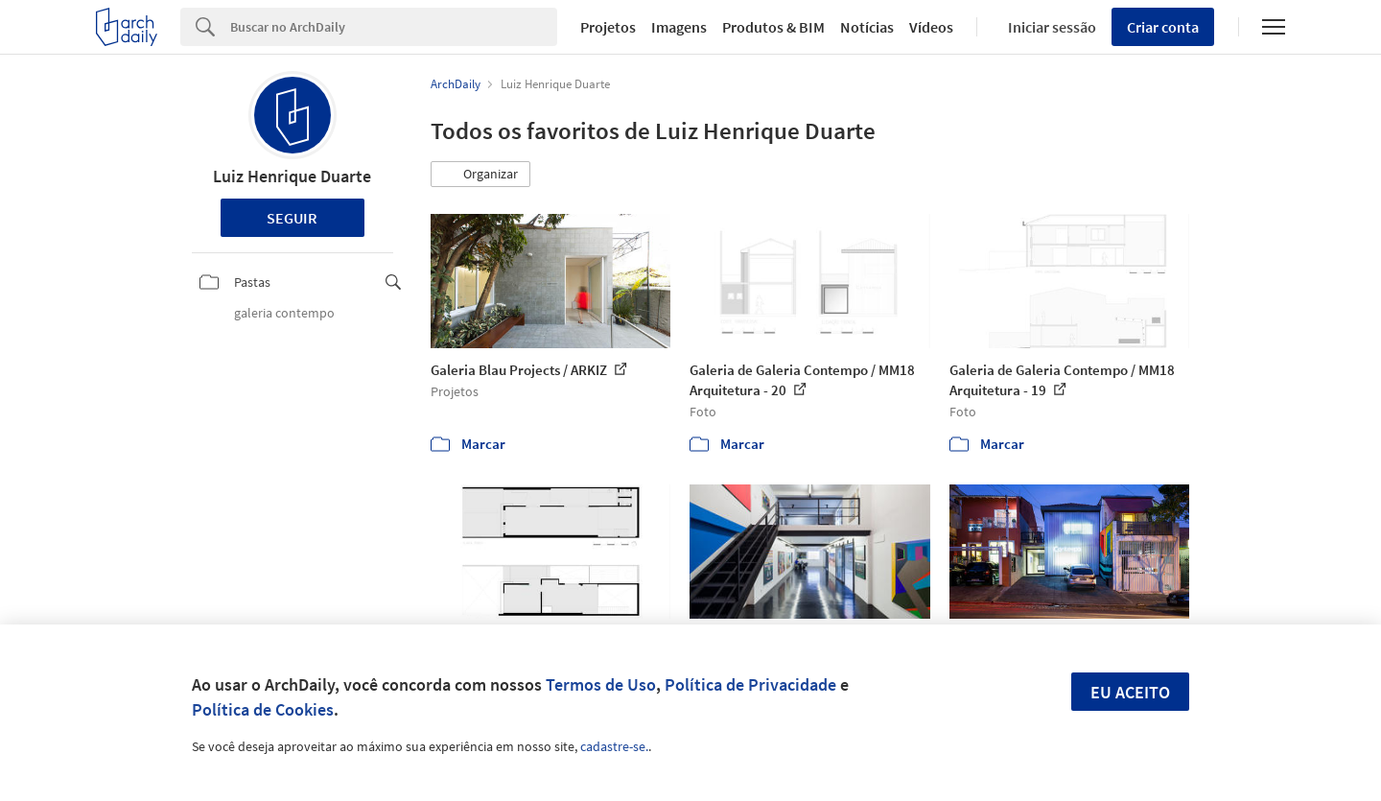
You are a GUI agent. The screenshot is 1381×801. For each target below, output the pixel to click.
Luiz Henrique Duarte (292, 176)
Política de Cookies (263, 709)
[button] (480, 174)
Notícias (867, 27)
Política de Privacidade (750, 684)
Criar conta (1163, 26)
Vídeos (931, 27)
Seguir (292, 217)
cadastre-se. (614, 746)
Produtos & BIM (773, 27)
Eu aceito (1130, 692)
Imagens (679, 27)
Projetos (608, 27)
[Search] (393, 27)
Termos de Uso (601, 684)
